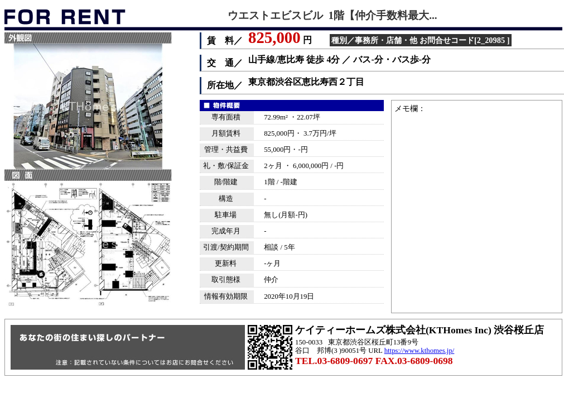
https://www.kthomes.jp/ (419, 351)
